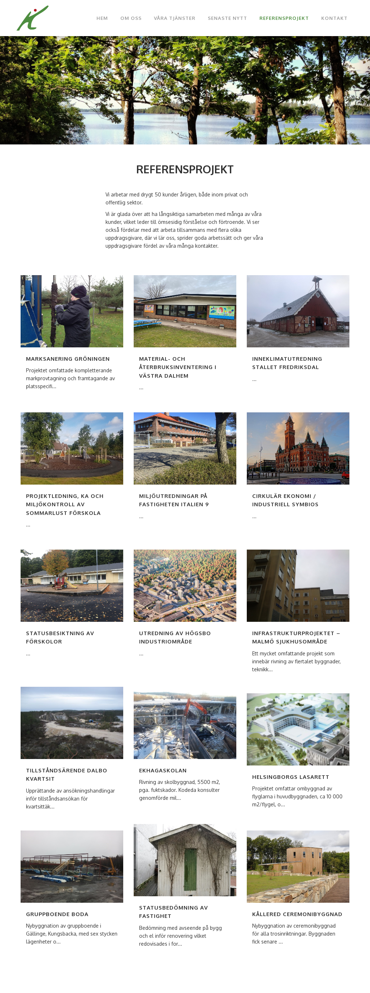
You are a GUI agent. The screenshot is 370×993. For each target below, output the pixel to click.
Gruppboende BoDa (57, 914)
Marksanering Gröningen (68, 358)
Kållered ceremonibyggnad (297, 914)
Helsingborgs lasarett (291, 776)
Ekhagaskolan (163, 770)
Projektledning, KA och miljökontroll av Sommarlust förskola (65, 504)
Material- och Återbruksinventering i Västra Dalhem (177, 367)
